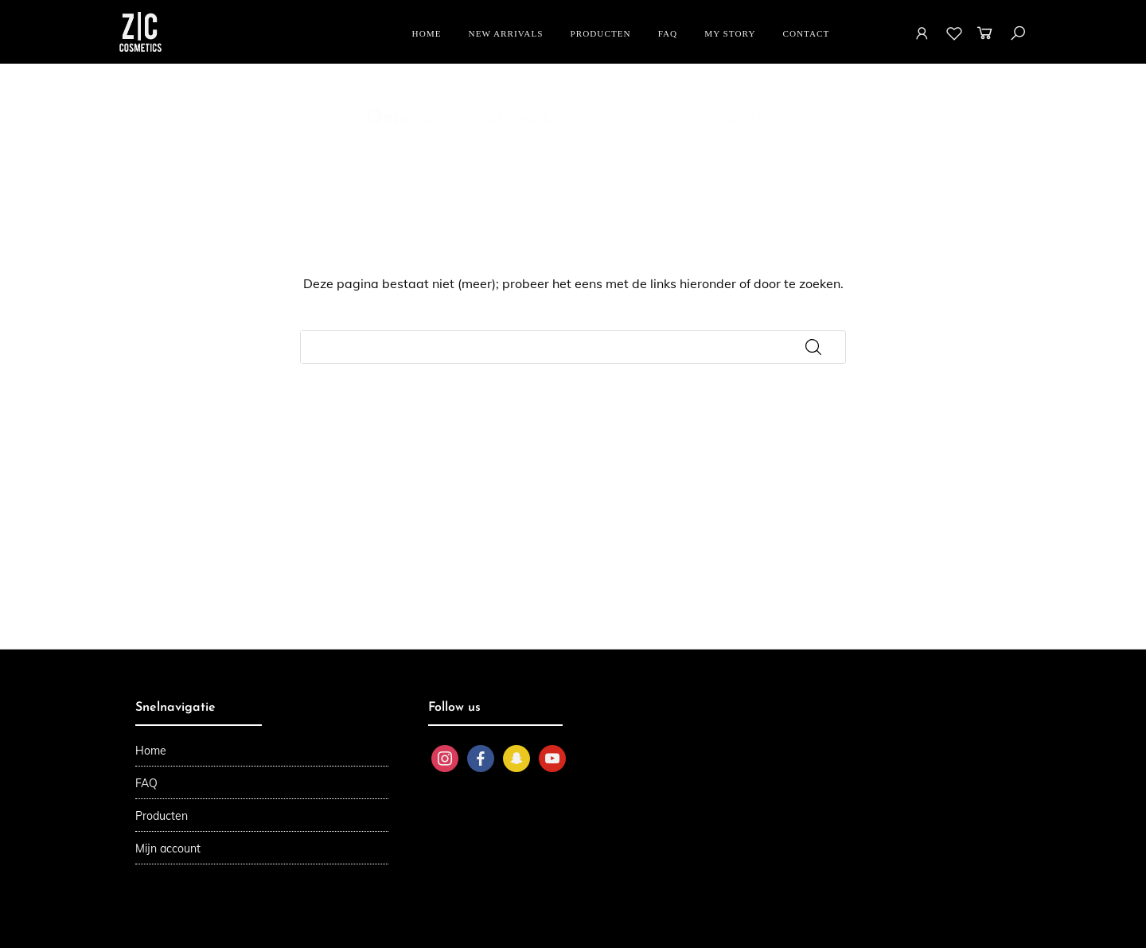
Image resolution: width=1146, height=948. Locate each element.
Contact (805, 33)
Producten (601, 33)
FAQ (668, 33)
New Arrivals (506, 33)
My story (729, 33)
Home (427, 33)
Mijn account (168, 848)
